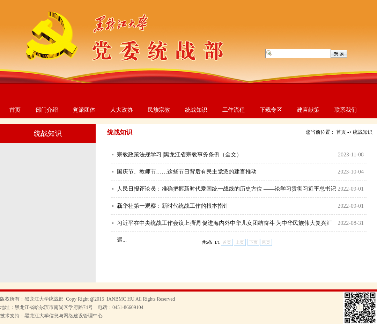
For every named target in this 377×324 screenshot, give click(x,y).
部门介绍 (47, 110)
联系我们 (345, 110)
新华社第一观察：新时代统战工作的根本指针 (173, 206)
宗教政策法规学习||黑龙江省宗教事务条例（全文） (179, 154)
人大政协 (121, 110)
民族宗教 (159, 110)
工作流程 (233, 110)
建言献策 (308, 110)
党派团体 (84, 110)
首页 (15, 110)
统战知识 (196, 110)
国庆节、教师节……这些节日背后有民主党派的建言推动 (187, 172)
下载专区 (271, 110)
